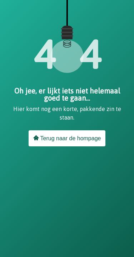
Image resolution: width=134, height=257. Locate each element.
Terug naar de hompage (67, 138)
